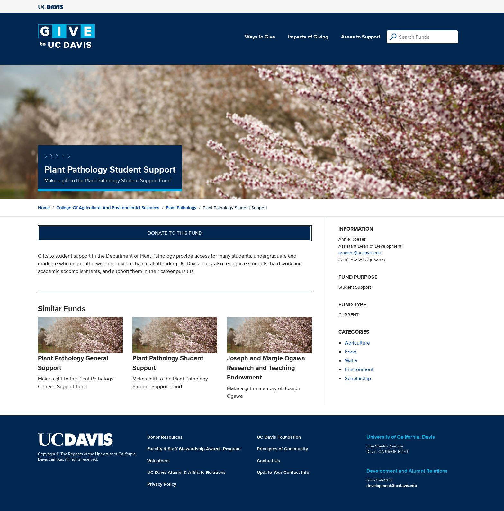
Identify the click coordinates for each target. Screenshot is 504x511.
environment (359, 369)
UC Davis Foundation (279, 437)
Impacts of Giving (308, 36)
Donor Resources (165, 437)
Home (44, 207)
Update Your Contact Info (283, 472)
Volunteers (158, 460)
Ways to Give (260, 36)
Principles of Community (282, 449)
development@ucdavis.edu (391, 485)
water (351, 360)
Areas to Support (360, 36)
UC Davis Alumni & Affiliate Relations (186, 472)
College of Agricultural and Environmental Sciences (107, 207)
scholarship (358, 378)
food (350, 351)
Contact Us (268, 460)
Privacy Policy (161, 484)
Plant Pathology (181, 207)
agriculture (357, 342)
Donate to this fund (175, 233)
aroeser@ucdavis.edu (359, 252)
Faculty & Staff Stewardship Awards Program (194, 449)
